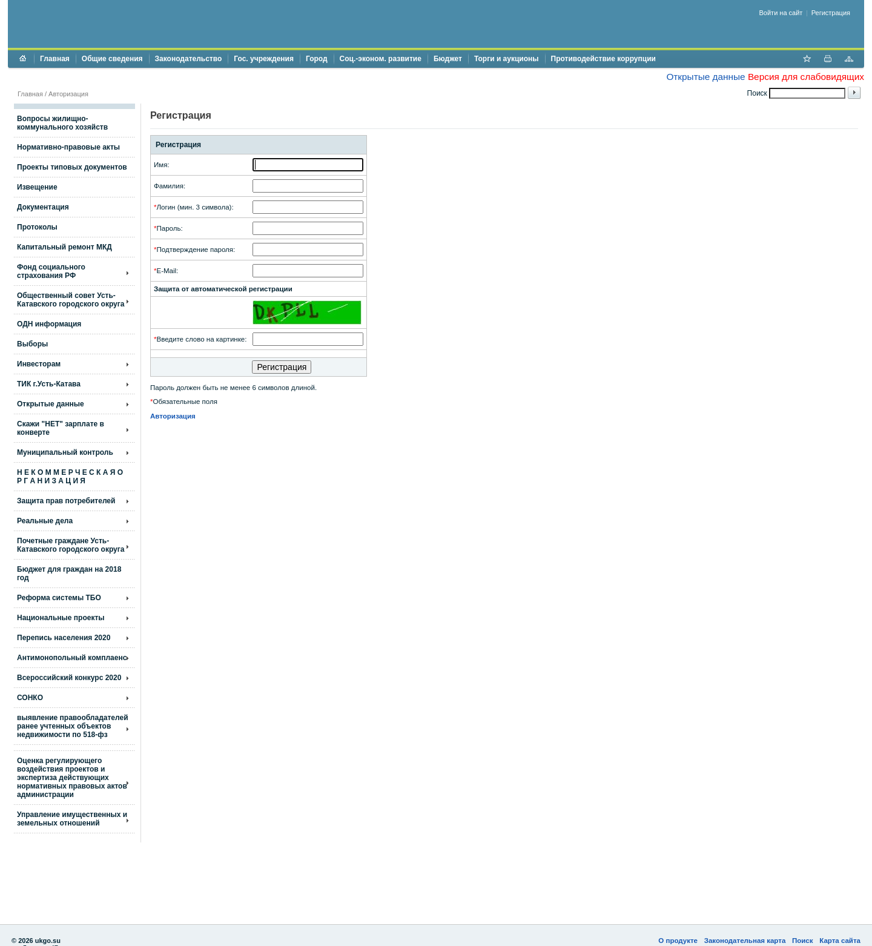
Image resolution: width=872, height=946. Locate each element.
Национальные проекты (61, 618)
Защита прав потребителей (66, 501)
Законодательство (188, 59)
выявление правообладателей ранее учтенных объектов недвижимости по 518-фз (72, 726)
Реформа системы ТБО (59, 598)
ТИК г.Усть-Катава (49, 384)
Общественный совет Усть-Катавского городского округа (70, 299)
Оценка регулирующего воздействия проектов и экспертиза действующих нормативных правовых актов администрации (72, 777)
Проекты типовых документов (72, 167)
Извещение (37, 187)
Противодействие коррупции (603, 59)
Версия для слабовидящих (806, 76)
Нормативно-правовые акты (68, 147)
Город (317, 59)
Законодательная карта (745, 940)
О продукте (678, 940)
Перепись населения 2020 (63, 637)
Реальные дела (45, 521)
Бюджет (448, 59)
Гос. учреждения (264, 59)
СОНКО (30, 697)
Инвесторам (39, 364)
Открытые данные (705, 76)
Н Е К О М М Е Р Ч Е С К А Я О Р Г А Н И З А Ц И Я (70, 476)
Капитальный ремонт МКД (64, 247)
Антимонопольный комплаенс (72, 657)
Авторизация (68, 94)
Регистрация (830, 12)
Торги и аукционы (506, 59)
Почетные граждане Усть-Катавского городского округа (70, 545)
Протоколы (37, 227)
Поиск (802, 940)
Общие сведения (112, 59)
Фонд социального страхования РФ (51, 271)
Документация (43, 207)
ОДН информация (49, 324)
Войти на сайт (781, 12)
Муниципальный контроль (65, 452)
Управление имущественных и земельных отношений (72, 818)
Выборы (32, 344)
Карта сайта (839, 940)
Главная (55, 59)
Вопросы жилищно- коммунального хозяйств (62, 122)
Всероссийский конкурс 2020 (69, 677)
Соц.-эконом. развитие (380, 59)
